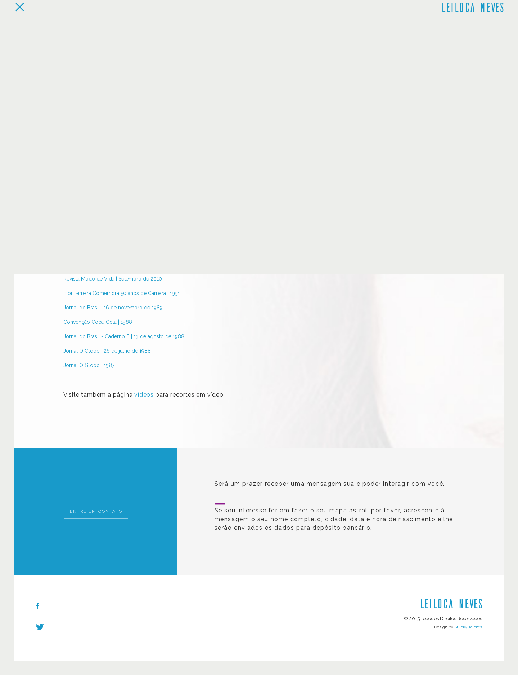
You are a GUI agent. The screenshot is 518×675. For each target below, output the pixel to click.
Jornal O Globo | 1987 (88, 365)
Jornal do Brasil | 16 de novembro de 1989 (113, 307)
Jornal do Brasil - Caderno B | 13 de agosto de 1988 (123, 336)
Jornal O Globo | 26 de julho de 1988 (107, 351)
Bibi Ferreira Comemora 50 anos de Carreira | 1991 (121, 293)
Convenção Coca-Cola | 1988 (97, 322)
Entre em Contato (96, 511)
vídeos (144, 394)
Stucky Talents (468, 627)
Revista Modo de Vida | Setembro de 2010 (112, 279)
